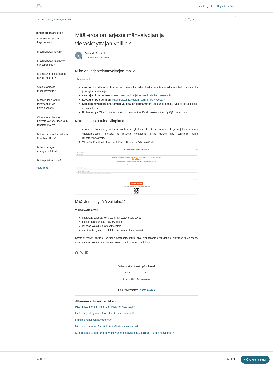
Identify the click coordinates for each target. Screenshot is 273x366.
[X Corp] (81, 252)
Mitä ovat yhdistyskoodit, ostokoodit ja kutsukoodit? (104, 313)
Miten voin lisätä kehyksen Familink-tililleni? (52, 135)
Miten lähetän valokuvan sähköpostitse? (51, 62)
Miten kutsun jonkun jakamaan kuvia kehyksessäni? (48, 103)
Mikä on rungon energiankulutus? (47, 149)
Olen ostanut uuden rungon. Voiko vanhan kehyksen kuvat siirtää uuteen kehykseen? (124, 332)
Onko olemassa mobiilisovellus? (46, 88)
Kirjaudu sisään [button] (225, 6)
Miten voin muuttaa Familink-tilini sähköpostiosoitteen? (106, 326)
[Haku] (211, 19)
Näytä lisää (42, 167)
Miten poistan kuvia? (49, 160)
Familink (40, 19)
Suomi (232, 358)
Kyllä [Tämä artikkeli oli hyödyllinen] (127, 272)
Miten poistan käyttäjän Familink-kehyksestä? (138, 99)
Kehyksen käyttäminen (59, 19)
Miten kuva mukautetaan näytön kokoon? (51, 75)
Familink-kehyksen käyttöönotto (48, 40)
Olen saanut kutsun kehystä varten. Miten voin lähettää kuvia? (52, 121)
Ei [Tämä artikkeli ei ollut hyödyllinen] (146, 272)
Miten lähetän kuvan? (49, 51)
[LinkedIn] (86, 252)
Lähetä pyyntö (205, 6)
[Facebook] (76, 252)
